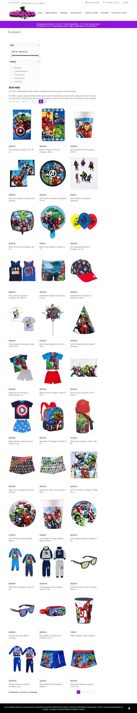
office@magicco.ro (109, 684)
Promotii (43, 680)
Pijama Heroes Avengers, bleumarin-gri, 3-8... (49, 338)
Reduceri (43, 669)
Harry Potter (19, 78)
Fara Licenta (19, 75)
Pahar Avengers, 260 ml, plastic (113, 580)
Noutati (42, 673)
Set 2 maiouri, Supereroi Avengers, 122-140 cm (49, 241)
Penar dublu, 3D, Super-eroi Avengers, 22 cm (81, 581)
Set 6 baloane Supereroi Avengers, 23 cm (110, 192)
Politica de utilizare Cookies (74, 709)
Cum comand (75, 679)
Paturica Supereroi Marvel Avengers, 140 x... (80, 95)
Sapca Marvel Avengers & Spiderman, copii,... (111, 241)
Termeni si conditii (78, 686)
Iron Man (18, 81)
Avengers (18, 68)
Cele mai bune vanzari (49, 676)
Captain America (20, 71)
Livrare (73, 683)
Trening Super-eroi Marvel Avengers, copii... (50, 630)
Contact (125, 2)
